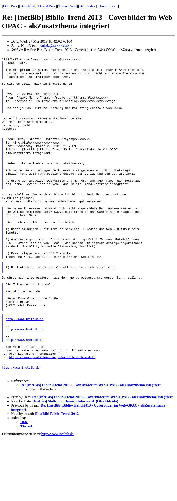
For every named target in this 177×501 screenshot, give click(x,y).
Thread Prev (47, 6)
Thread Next (67, 6)
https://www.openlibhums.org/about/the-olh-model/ (52, 417)
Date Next (27, 6)
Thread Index (108, 6)
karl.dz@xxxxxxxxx (55, 46)
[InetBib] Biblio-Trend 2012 (57, 477)
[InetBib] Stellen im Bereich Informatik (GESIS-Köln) (75, 464)
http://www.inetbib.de (25, 371)
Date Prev (10, 6)
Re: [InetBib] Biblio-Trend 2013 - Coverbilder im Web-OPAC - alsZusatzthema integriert (90, 448)
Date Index (87, 6)
